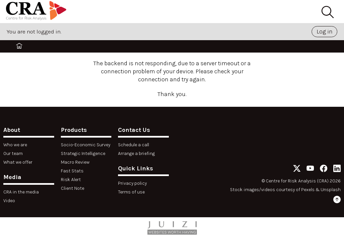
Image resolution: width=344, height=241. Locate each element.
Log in (325, 31)
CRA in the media (21, 192)
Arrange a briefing (136, 153)
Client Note (72, 188)
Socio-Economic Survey (85, 145)
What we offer (17, 162)
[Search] (327, 12)
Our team (13, 153)
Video (9, 201)
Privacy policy (132, 183)
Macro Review (75, 162)
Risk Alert (71, 179)
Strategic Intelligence (83, 153)
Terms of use (131, 192)
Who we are (15, 145)
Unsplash (331, 189)
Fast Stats (72, 171)
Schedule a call (133, 145)
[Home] (36, 11)
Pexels (308, 189)
